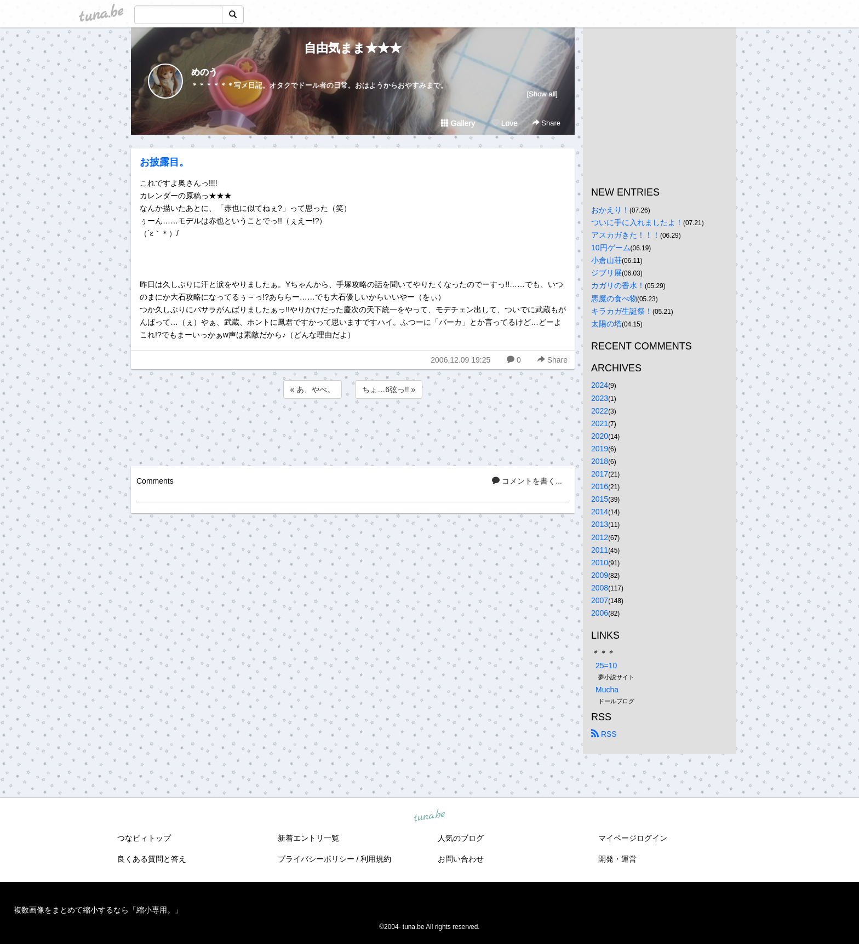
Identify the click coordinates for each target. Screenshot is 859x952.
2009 (599, 575)
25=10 (606, 665)
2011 (599, 550)
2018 (599, 461)
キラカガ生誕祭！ (621, 311)
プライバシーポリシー (316, 858)
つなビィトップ (144, 838)
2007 (599, 600)
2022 (599, 410)
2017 (599, 473)
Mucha (607, 689)
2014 (599, 511)
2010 (599, 562)
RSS (604, 734)
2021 (599, 423)
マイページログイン (632, 838)
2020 (599, 436)
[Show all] (542, 94)
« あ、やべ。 (312, 389)
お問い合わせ (461, 858)
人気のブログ (461, 838)
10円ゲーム (611, 247)
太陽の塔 (606, 323)
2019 (599, 448)
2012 (599, 537)
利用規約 (375, 858)
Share (546, 123)
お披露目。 (164, 162)
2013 (599, 524)
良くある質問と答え (151, 858)
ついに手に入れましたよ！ (637, 222)
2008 (599, 587)
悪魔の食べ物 (614, 298)
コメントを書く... (527, 481)
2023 (599, 398)
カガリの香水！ (618, 285)
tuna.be (429, 815)
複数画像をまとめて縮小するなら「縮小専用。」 (98, 909)
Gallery (458, 123)
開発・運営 (617, 858)
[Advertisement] (353, 430)
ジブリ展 (606, 272)
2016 (599, 486)
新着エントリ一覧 (308, 838)
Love (504, 123)
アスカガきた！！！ (625, 235)
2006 (599, 613)
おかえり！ (610, 209)
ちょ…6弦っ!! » (388, 389)
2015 (599, 499)
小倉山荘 (606, 260)
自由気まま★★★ (353, 48)
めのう (204, 72)
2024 (599, 385)
